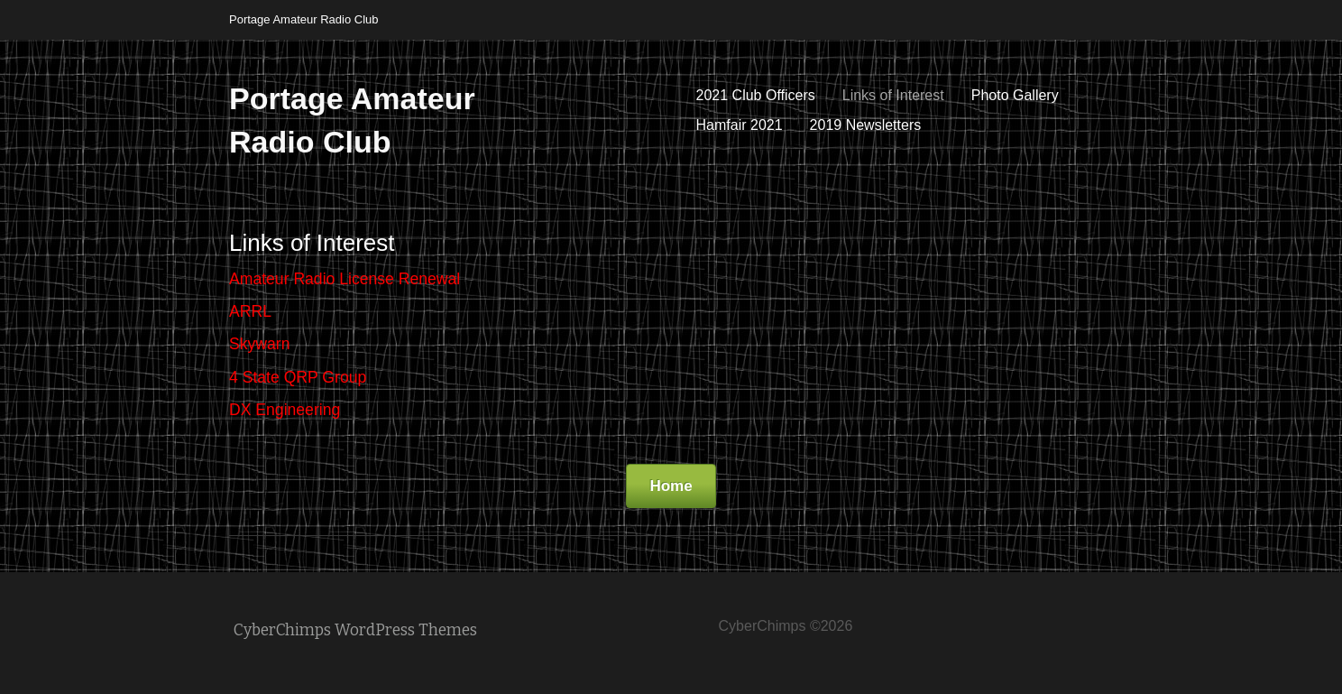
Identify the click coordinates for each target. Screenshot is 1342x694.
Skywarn (259, 344)
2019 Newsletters (866, 125)
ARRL (250, 311)
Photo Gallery (1015, 95)
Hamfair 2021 (739, 125)
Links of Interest (893, 95)
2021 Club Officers (755, 95)
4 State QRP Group (297, 377)
